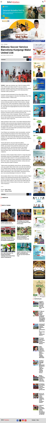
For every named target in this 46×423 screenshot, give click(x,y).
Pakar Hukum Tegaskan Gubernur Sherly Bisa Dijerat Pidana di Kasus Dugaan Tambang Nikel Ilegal (41, 352)
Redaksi (34, 420)
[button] (44, 0)
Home (2, 44)
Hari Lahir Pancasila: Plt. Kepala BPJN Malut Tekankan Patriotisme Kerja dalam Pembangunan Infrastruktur (8, 256)
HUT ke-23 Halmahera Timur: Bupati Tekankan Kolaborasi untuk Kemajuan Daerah (41, 398)
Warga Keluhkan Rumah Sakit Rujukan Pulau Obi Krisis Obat (42, 378)
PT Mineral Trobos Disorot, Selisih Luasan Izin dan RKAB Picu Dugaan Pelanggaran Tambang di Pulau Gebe (42, 316)
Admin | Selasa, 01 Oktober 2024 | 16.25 (7, 55)
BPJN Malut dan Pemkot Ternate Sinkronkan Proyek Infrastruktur (23, 222)
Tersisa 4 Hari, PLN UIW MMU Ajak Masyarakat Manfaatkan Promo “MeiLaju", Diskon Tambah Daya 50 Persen (42, 366)
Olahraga (5, 44)
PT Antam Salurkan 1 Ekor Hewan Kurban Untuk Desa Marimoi (42, 341)
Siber (37, 420)
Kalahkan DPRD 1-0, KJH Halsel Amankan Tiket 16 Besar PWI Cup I (41, 305)
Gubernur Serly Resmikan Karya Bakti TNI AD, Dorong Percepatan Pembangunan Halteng (42, 410)
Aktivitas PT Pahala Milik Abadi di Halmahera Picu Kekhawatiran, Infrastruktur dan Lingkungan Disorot (42, 330)
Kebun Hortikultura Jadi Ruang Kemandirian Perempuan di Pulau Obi (23, 238)
